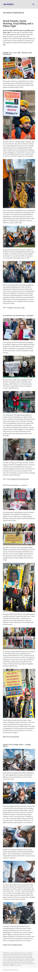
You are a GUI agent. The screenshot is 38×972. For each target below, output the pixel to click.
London (4, 962)
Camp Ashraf (11, 956)
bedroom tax (19, 954)
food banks (27, 959)
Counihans (9, 957)
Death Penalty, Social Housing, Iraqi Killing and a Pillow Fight (18, 23)
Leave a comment (17, 965)
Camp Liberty (18, 956)
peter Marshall (19, 962)
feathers (22, 959)
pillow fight (26, 962)
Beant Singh (13, 954)
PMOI (4, 963)
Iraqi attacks (21, 960)
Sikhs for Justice (20, 963)
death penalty (16, 957)
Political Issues (22, 953)
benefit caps (25, 954)
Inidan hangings (13, 960)
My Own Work (15, 953)
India (8, 960)
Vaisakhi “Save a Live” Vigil (16, 307)
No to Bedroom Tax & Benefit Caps (18, 479)
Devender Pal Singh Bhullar (26, 957)
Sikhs (15, 963)
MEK (12, 962)
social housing (28, 963)
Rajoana (12, 963)
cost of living (24, 956)
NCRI (15, 962)
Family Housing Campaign (14, 959)
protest (7, 963)
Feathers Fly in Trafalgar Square (12, 945)
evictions (5, 959)
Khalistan (32, 960)
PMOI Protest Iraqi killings (11, 736)
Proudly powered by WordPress (10, 970)
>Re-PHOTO (8, 4)
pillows (30, 962)
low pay (8, 962)
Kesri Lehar (26, 960)
